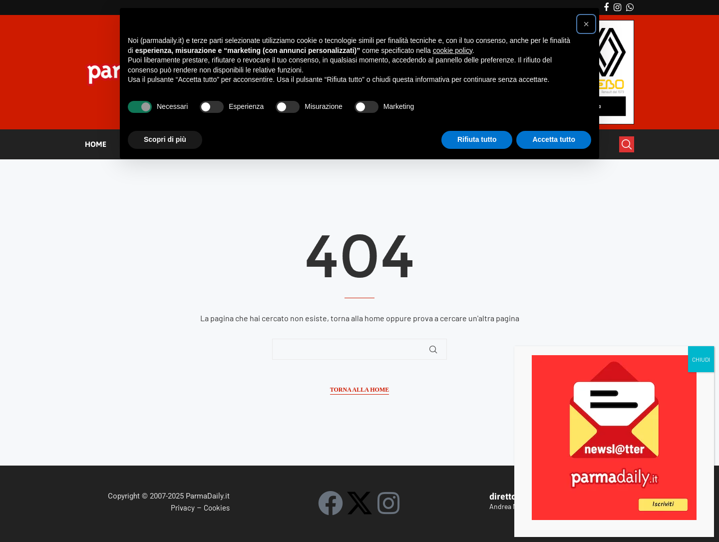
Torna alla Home (359, 389)
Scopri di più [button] (165, 139)
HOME (95, 144)
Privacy (183, 507)
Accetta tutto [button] (553, 139)
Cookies (217, 507)
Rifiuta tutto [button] (477, 139)
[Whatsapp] (630, 7)
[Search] (626, 144)
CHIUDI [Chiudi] (701, 176)
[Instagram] (617, 7)
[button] (586, 24)
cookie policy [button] (452, 50)
